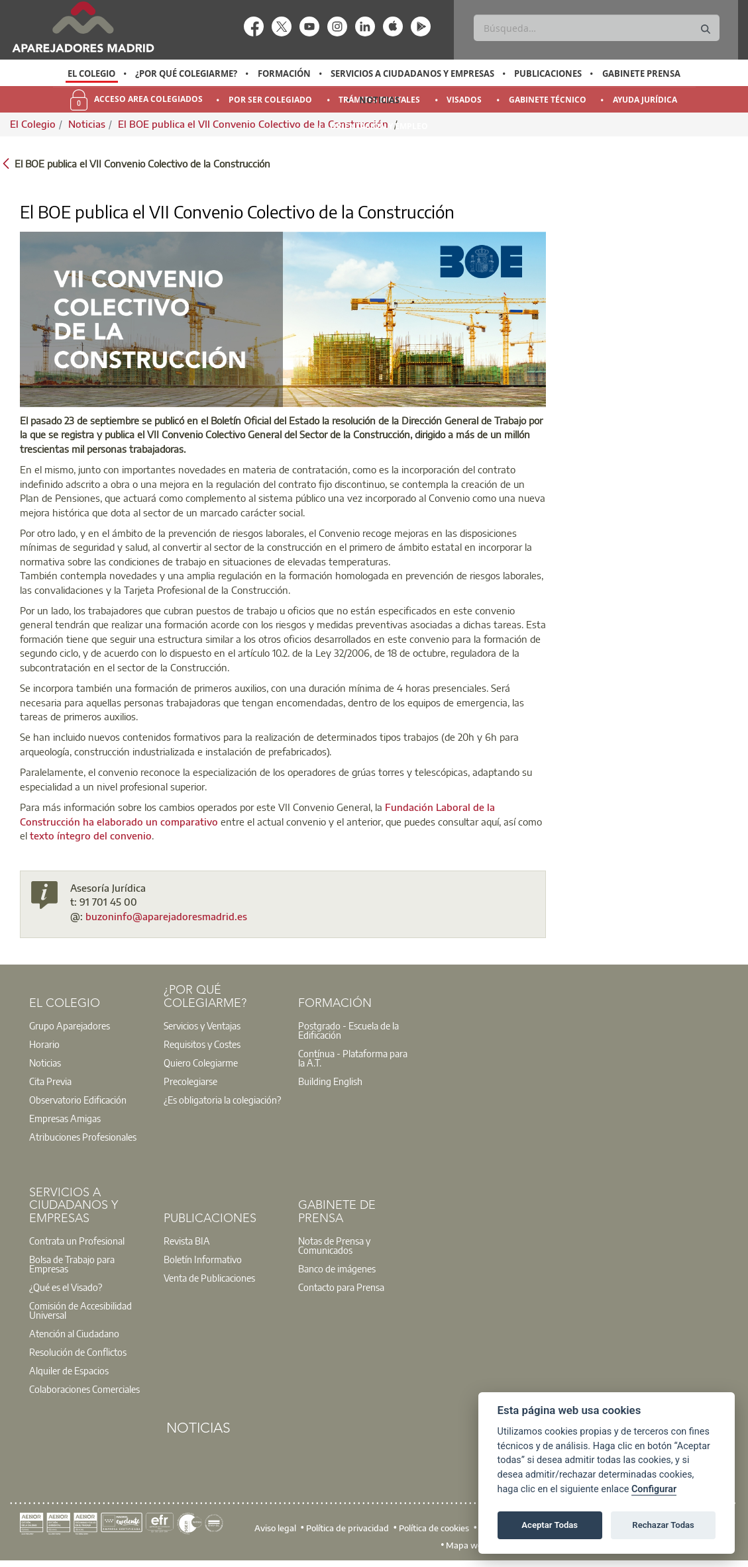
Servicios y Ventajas (202, 1025)
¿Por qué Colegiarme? (186, 73)
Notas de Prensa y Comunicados (334, 1245)
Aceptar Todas (549, 1525)
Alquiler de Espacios (69, 1370)
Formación (284, 73)
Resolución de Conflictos (78, 1352)
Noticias (379, 100)
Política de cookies (434, 1528)
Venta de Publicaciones (209, 1278)
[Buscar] (596, 28)
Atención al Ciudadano (74, 1333)
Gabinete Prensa (641, 73)
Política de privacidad (347, 1528)
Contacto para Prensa (341, 1287)
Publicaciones (548, 73)
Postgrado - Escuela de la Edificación (348, 1030)
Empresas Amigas (65, 1118)
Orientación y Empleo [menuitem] (379, 126)
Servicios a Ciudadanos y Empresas (412, 73)
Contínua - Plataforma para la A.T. (352, 1057)
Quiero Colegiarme (201, 1062)
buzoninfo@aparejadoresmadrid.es (166, 916)
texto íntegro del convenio (91, 835)
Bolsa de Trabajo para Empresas (72, 1263)
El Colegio (91, 73)
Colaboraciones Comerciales (84, 1389)
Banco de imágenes (337, 1268)
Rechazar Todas (663, 1525)
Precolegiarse (190, 1081)
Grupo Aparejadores (69, 1025)
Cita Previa (50, 1081)
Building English (330, 1081)
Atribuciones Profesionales (82, 1137)
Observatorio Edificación (78, 1100)
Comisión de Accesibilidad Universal (80, 1310)
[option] (92, 73)
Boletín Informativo (203, 1259)
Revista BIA (187, 1241)
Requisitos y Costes (202, 1044)
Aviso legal (275, 1528)
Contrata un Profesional (77, 1241)
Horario (44, 1044)
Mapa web (467, 1545)
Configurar (653, 1489)
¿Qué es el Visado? (65, 1287)
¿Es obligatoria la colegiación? (222, 1100)
